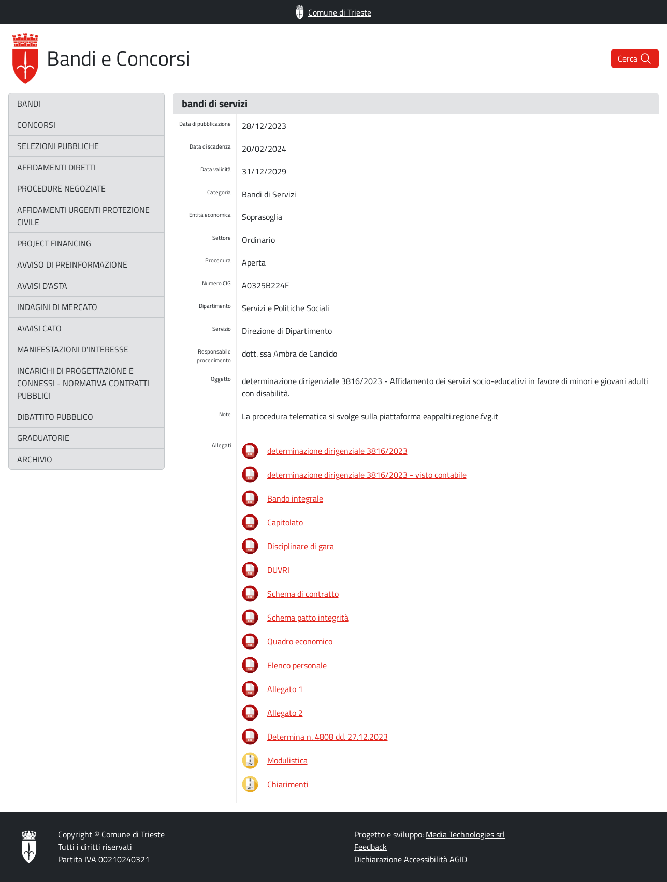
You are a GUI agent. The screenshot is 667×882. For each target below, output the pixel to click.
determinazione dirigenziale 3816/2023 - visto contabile (367, 474)
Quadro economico (299, 641)
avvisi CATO (39, 328)
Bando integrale (295, 498)
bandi (28, 103)
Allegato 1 (285, 689)
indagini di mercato (57, 307)
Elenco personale (297, 665)
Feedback (370, 847)
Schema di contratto (303, 593)
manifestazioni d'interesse (72, 349)
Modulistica (287, 760)
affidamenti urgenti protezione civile (83, 215)
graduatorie (43, 438)
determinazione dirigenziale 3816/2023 (337, 451)
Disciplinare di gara (300, 546)
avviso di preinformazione (72, 264)
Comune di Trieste (333, 12)
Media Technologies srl (465, 834)
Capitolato (285, 522)
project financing (54, 243)
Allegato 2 (285, 713)
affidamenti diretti (56, 167)
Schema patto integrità (308, 617)
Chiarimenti (288, 784)
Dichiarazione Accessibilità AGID (410, 859)
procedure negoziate (61, 188)
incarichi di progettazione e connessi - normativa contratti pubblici (83, 383)
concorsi (36, 125)
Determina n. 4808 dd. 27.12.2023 (327, 736)
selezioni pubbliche (58, 146)
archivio (34, 459)
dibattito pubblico (55, 416)
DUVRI (278, 570)
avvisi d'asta (42, 286)
